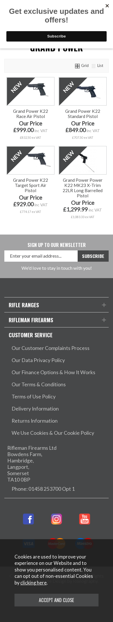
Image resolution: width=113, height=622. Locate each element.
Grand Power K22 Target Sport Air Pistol (30, 185)
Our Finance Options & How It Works (53, 372)
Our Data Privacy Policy (38, 360)
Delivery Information (35, 409)
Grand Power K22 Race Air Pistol (30, 113)
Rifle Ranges (24, 305)
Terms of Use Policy (34, 397)
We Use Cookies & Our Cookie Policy (53, 433)
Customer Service (30, 335)
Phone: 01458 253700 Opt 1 (43, 489)
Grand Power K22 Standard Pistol (82, 113)
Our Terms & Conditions (39, 384)
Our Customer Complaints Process (51, 348)
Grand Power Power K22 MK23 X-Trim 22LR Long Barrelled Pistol (83, 187)
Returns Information (35, 421)
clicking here (33, 583)
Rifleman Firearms (31, 320)
